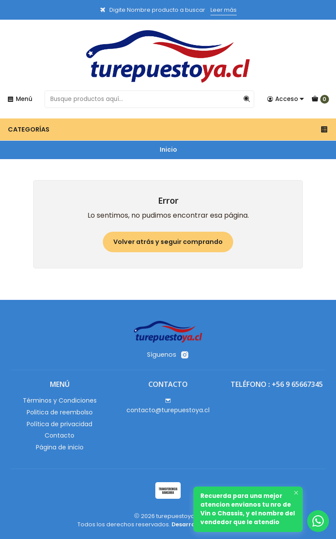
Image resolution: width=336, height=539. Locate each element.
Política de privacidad (59, 424)
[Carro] (320, 99)
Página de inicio (60, 447)
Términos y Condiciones (60, 400)
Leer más (223, 10)
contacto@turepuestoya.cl (168, 406)
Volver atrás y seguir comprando (168, 241)
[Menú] (19, 99)
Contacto (59, 435)
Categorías (168, 129)
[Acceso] (286, 99)
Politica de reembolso (60, 412)
